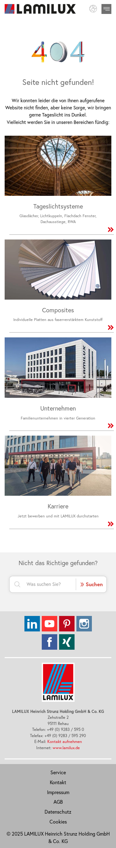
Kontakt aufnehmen (64, 741)
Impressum (58, 792)
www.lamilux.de (66, 747)
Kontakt (58, 782)
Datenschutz (58, 812)
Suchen (91, 583)
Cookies (58, 822)
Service (58, 772)
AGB (58, 802)
